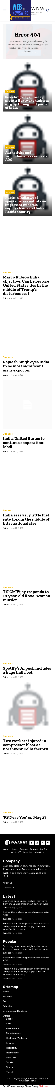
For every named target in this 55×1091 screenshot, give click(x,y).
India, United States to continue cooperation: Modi (24, 442)
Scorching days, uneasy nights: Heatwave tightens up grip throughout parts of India (25, 902)
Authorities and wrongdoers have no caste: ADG (26, 914)
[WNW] (16, 842)
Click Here (43, 1086)
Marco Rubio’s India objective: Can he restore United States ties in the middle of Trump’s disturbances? (26, 285)
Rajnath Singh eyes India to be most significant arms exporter (26, 366)
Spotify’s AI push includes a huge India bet (27, 670)
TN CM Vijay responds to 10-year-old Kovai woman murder (26, 595)
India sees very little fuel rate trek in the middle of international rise (26, 519)
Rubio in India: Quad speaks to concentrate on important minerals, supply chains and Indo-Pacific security (26, 926)
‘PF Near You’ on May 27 (24, 817)
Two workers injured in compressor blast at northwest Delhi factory (25, 744)
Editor (6, 298)
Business (10, 91)
